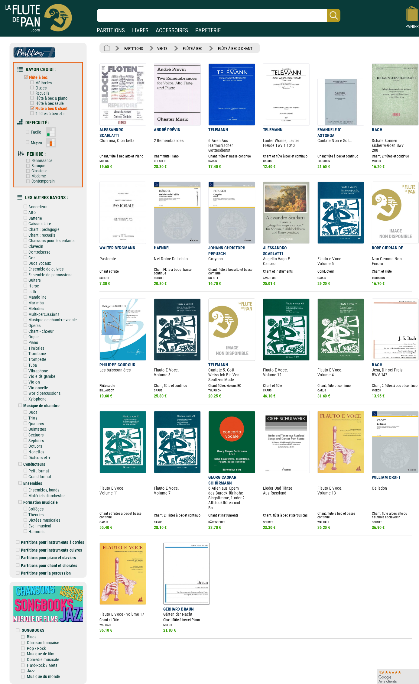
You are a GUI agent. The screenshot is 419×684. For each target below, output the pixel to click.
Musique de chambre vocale (49, 317)
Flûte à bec (35, 76)
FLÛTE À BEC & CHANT (234, 48)
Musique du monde (44, 671)
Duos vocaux (36, 261)
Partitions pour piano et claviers (46, 553)
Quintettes (34, 426)
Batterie (32, 216)
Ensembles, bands (41, 486)
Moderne (35, 175)
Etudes (37, 87)
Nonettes (33, 449)
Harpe (30, 284)
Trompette (34, 357)
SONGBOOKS (34, 625)
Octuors (32, 443)
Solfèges (33, 505)
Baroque (35, 165)
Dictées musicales (41, 516)
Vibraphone (35, 368)
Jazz (31, 666)
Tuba (29, 362)
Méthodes (40, 82)
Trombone (34, 351)
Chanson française (43, 638)
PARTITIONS (111, 30)
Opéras (31, 323)
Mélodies (33, 306)
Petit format (36, 467)
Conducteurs (31, 461)
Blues (32, 632)
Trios (30, 415)
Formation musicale (37, 498)
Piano (30, 340)
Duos (30, 409)
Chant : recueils (39, 233)
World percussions (41, 390)
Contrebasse (36, 250)
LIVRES (140, 30)
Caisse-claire (36, 222)
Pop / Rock (37, 644)
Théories (33, 511)
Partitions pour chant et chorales (47, 561)
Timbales (33, 345)
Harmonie (34, 527)
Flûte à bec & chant (48, 107)
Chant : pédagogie (41, 228)
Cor (28, 256)
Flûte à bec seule (46, 102)
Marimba (33, 300)
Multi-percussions (41, 312)
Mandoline (34, 295)
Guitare (31, 278)
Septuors (33, 437)
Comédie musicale (43, 655)
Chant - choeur (38, 329)
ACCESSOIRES (172, 30)
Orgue (30, 334)
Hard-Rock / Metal (43, 660)
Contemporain (39, 180)
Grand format (37, 473)
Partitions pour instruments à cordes (50, 538)
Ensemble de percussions (47, 272)
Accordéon (35, 205)
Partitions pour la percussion (44, 569)
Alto (29, 211)
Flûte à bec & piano (48, 98)
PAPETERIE (208, 30)
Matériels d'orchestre (43, 492)
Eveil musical (37, 522)
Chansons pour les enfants (48, 239)
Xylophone (34, 396)
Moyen (33, 141)
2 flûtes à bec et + (46, 113)
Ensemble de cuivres (43, 267)
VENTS (162, 48)
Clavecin (33, 245)
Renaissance (38, 159)
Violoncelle (35, 385)
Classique (36, 169)
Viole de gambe (39, 374)
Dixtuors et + (36, 454)
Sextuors (33, 432)
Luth (29, 289)
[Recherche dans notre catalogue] (218, 15)
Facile (32, 131)
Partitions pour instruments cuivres (50, 546)
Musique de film (41, 649)
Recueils (39, 92)
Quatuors (33, 420)
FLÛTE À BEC (192, 48)
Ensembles (30, 480)
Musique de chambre (38, 403)
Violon (31, 379)
